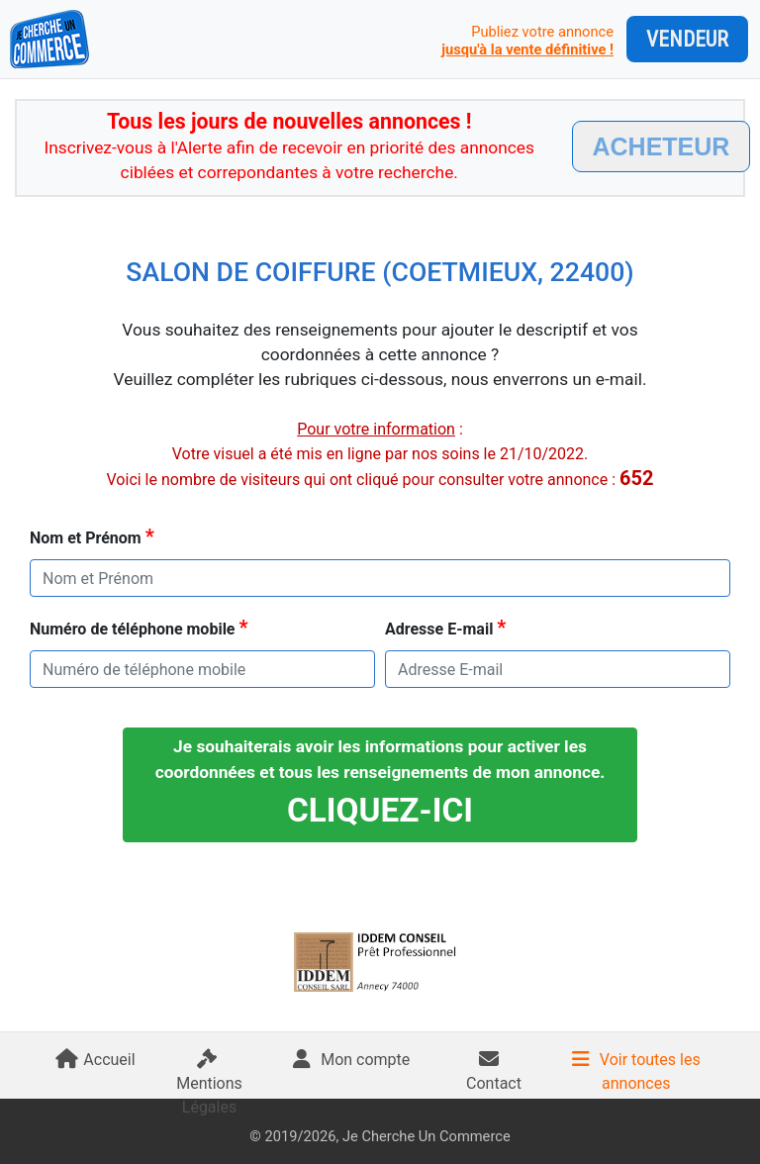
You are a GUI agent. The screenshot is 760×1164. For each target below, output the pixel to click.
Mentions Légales (209, 1087)
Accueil (95, 1059)
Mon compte (351, 1059)
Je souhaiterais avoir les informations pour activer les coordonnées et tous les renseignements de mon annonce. (380, 782)
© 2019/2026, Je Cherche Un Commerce (379, 1136)
